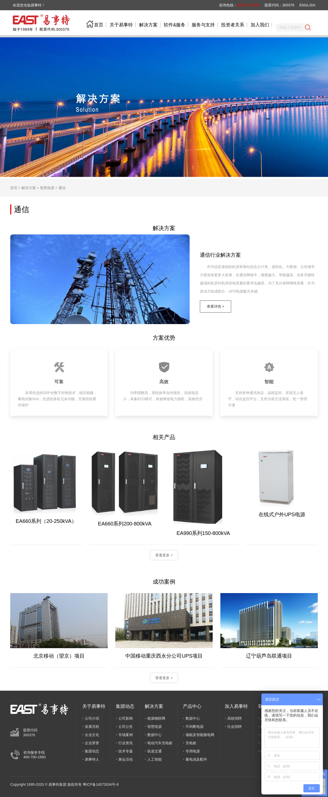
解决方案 (148, 25)
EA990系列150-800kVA (203, 533)
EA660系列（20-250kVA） (46, 521)
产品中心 (192, 706)
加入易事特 (236, 706)
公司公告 (125, 726)
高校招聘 (234, 718)
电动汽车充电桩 (159, 743)
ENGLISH (307, 5)
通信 (62, 188)
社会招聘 (234, 726)
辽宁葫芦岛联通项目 (269, 656)
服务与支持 (203, 25)
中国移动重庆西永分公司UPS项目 (163, 656)
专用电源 (193, 751)
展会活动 (125, 759)
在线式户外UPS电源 (282, 514)
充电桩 (191, 743)
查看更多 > (164, 555)
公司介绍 (92, 718)
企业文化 (92, 735)
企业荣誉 (92, 743)
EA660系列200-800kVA (124, 523)
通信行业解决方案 (220, 255)
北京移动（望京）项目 (59, 656)
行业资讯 (125, 743)
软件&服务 (174, 25)
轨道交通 (154, 751)
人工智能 (154, 759)
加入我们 (260, 25)
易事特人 (92, 759)
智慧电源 (47, 188)
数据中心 (154, 735)
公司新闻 (125, 718)
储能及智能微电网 (200, 735)
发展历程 (92, 726)
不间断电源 (194, 726)
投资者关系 (232, 25)
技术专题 (125, 751)
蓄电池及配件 (196, 759)
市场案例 (125, 735)
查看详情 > (215, 306)
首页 (98, 25)
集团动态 (92, 751)
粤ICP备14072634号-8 (101, 784)
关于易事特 (121, 25)
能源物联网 (156, 718)
